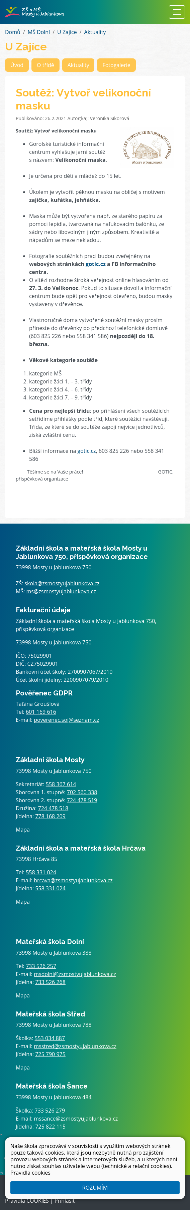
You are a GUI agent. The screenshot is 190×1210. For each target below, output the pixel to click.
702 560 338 (82, 792)
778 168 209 (50, 816)
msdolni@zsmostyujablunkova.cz (75, 974)
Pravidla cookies (30, 1172)
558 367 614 (61, 784)
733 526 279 (50, 1110)
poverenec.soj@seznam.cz (66, 719)
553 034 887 (50, 1038)
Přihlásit (65, 1200)
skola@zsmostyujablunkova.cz (61, 583)
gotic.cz (96, 264)
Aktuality (95, 32)
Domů (12, 32)
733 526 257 (41, 966)
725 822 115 (50, 1126)
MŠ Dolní (39, 32)
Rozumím (95, 1187)
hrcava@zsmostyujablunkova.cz (73, 880)
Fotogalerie (116, 65)
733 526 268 (50, 982)
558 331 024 (41, 872)
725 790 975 (50, 1054)
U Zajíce (67, 32)
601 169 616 (41, 711)
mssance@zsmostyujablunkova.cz (76, 1118)
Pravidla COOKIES (27, 1200)
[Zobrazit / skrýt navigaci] (177, 12)
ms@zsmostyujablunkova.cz (61, 591)
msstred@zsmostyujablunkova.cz (75, 1046)
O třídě (45, 65)
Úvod (16, 65)
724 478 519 (82, 800)
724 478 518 (53, 808)
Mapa (23, 829)
